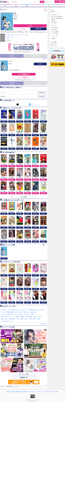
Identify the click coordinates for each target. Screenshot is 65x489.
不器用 (38, 318)
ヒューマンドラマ (18, 34)
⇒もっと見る (42, 323)
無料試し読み (38, 28)
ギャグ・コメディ (18, 314)
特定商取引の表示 (25, 391)
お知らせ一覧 (53, 45)
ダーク (25, 318)
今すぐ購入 (30, 25)
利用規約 (56, 391)
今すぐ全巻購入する (24, 74)
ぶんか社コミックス (9, 36)
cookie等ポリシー (33, 391)
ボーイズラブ (19, 312)
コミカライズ (27, 314)
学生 (28, 312)
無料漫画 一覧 (23, 377)
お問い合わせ (51, 391)
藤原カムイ (16, 14)
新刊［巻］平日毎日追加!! (56, 16)
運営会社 (8, 391)
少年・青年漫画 (54, 33)
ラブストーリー (25, 34)
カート (40, 66)
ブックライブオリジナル (6, 321)
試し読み (40, 63)
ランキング (53, 25)
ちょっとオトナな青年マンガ (7, 314)
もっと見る (24, 196)
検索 (42, 1)
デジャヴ (11, 61)
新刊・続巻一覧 (54, 27)
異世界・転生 (32, 309)
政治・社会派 (12, 318)
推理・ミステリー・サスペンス (7, 316)
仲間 (32, 314)
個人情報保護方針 (18, 391)
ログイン (57, 1)
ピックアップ (53, 14)
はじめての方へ (54, 43)
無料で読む (4, 179)
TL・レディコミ (54, 34)
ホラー (40, 316)
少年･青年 (16, 16)
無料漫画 (53, 20)
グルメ (18, 318)
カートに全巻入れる (24, 77)
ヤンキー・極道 (32, 318)
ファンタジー (10, 34)
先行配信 (22, 316)
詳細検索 (53, 38)
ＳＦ (6, 34)
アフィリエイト (40, 391)
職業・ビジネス (4, 318)
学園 (25, 312)
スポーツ (35, 316)
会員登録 (62, 1)
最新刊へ (45, 58)
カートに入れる (21, 28)
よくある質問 (53, 41)
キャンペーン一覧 (23, 374)
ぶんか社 (7, 38)
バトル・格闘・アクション (14, 309)
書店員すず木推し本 (10, 312)
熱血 (22, 318)
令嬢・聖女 (33, 312)
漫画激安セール (54, 22)
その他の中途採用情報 (60, 60)
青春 (27, 316)
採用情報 (12, 391)
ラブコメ (3, 312)
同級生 (17, 316)
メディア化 (53, 23)
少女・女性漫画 (54, 31)
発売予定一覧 (54, 29)
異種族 (30, 316)
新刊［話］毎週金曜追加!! (56, 18)
